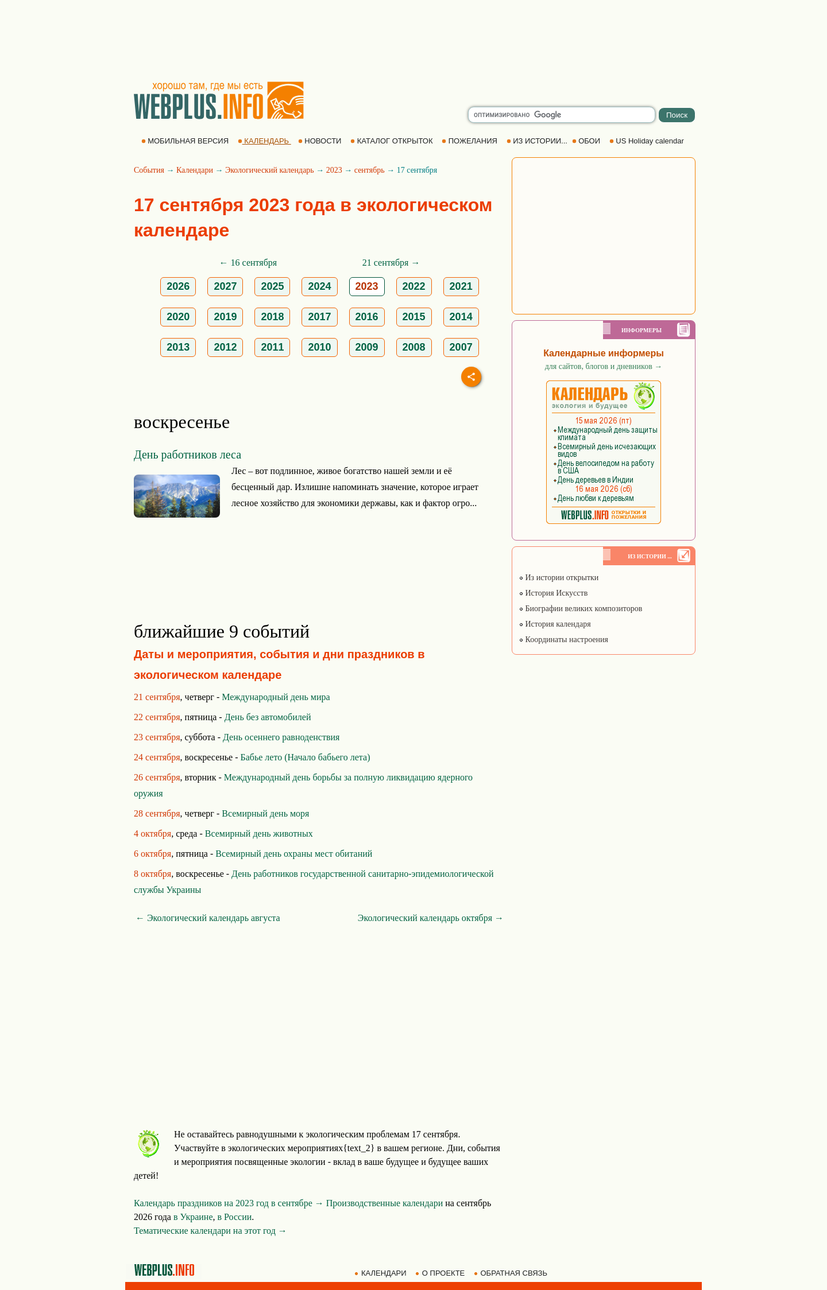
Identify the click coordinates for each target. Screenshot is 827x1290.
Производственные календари (384, 1203)
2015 (414, 316)
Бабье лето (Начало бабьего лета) (305, 757)
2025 (272, 286)
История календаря (555, 624)
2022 (414, 286)
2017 (319, 316)
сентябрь (369, 170)
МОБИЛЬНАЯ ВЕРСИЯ (186, 141)
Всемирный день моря (265, 813)
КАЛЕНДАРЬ (264, 141)
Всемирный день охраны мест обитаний (293, 853)
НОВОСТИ (320, 141)
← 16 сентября (248, 262)
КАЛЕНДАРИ (381, 1273)
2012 (225, 347)
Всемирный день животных (259, 833)
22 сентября (157, 717)
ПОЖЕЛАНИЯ (470, 141)
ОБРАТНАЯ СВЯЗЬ (512, 1273)
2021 (461, 286)
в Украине (193, 1217)
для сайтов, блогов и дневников (604, 366)
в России (235, 1217)
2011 (272, 347)
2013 (178, 347)
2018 (272, 316)
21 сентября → (391, 262)
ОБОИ (587, 141)
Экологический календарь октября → (431, 918)
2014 (461, 316)
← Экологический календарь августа (208, 918)
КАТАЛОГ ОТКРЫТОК (392, 141)
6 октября (152, 853)
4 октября (152, 833)
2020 (178, 316)
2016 (366, 316)
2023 (334, 170)
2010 (319, 347)
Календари (194, 170)
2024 (319, 286)
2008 (414, 347)
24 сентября (157, 757)
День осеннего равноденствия (281, 737)
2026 (178, 286)
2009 (366, 347)
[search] (561, 115)
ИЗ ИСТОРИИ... (538, 141)
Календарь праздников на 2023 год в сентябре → (229, 1203)
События (149, 170)
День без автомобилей (268, 717)
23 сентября (157, 737)
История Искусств (553, 593)
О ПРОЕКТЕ (441, 1273)
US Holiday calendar (647, 141)
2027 (225, 286)
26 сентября (157, 777)
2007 (461, 347)
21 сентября (157, 697)
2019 (225, 316)
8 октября (152, 874)
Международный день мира (276, 697)
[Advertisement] (413, 40)
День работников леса (187, 454)
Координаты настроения (563, 639)
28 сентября (157, 813)
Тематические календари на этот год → (210, 1230)
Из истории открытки (558, 577)
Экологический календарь (269, 170)
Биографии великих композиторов (580, 608)
